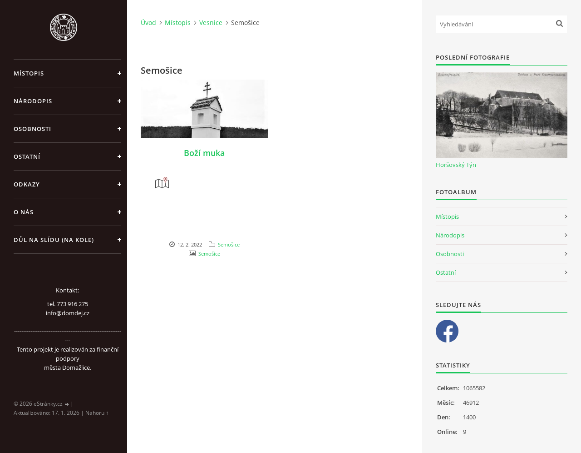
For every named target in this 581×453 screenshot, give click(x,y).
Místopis (29, 73)
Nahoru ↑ (96, 413)
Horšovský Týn (456, 165)
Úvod (148, 22)
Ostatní (27, 156)
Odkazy (27, 184)
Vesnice (210, 22)
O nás (24, 212)
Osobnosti (32, 129)
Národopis (33, 101)
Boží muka (204, 152)
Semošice (229, 244)
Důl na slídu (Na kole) (54, 240)
